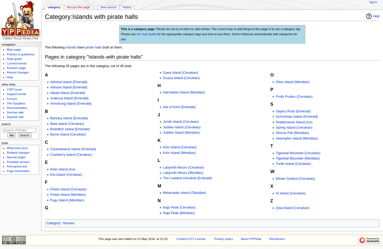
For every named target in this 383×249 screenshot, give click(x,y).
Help (376, 16)
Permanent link (17, 166)
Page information (18, 171)
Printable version (18, 162)
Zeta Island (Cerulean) (292, 208)
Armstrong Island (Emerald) (70, 103)
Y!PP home (14, 89)
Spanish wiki (15, 117)
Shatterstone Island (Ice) (294, 122)
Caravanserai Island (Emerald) (73, 149)
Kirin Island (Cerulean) (180, 147)
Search (6, 124)
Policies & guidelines (21, 54)
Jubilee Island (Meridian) (181, 132)
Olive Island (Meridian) (293, 82)
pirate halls (93, 47)
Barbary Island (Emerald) (69, 118)
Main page (14, 49)
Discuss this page (78, 7)
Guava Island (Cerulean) (181, 78)
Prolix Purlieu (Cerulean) (294, 97)
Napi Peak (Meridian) (179, 213)
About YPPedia (251, 238)
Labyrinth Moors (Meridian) (183, 173)
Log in (373, 2)
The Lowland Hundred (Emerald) (187, 178)
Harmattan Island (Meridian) (184, 92)
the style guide (146, 34)
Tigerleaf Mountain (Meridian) (298, 158)
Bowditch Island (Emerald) (70, 129)
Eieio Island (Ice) (63, 169)
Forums (12, 98)
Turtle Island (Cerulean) (293, 164)
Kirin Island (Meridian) (179, 153)
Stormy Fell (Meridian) (292, 133)
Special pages (16, 157)
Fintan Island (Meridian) (68, 195)
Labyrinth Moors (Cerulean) (183, 167)
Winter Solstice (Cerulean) (295, 179)
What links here (17, 148)
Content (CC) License (191, 238)
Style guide (14, 58)
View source (108, 7)
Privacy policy (223, 238)
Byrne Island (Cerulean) (68, 134)
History (127, 7)
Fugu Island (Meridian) (67, 200)
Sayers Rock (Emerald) (293, 111)
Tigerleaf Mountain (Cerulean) (298, 153)
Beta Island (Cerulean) (67, 124)
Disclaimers (277, 238)
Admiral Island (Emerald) (69, 82)
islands (71, 47)
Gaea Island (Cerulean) (180, 73)
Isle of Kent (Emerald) (179, 107)
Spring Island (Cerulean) (294, 127)
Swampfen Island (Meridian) (297, 138)
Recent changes (18, 72)
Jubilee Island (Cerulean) (182, 127)
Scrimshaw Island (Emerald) (297, 117)
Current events (17, 63)
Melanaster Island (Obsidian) (184, 193)
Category (53, 223)
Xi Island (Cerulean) (291, 193)
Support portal (16, 94)
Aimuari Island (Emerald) (69, 87)
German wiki (15, 112)
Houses (68, 223)
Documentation (17, 107)
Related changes (18, 152)
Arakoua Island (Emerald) (69, 98)
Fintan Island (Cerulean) (68, 189)
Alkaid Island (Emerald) (67, 93)
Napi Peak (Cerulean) (179, 207)
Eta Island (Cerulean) (66, 175)
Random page (16, 68)
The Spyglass (16, 103)
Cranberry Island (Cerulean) (71, 155)
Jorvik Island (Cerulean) (181, 122)
